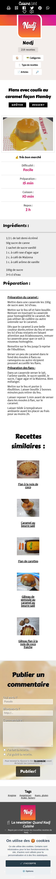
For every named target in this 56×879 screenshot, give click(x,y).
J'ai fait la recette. (16, 749)
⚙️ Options (28, 871)
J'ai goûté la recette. (18, 754)
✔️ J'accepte (28, 863)
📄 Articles (22, 72)
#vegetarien (25, 795)
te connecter (40, 761)
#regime (12, 795)
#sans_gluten (41, 795)
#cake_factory (28, 798)
